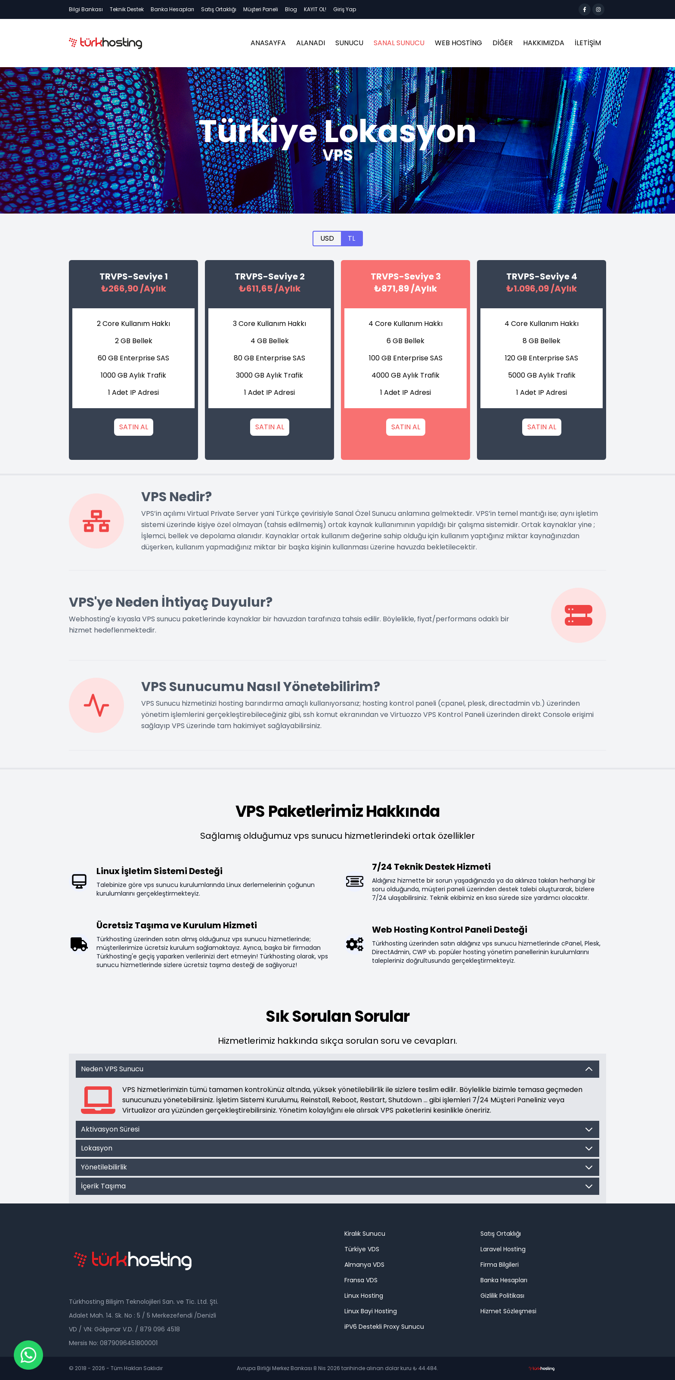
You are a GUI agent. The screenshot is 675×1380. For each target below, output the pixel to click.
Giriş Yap (344, 9)
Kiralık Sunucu (364, 1233)
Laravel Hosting (503, 1249)
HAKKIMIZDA (543, 43)
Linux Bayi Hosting (370, 1311)
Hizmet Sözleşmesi (508, 1311)
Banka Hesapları (172, 9)
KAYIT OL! (315, 9)
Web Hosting (458, 43)
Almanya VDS (364, 1264)
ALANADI (310, 43)
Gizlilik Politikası (502, 1295)
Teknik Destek (127, 9)
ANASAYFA (268, 43)
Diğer (502, 43)
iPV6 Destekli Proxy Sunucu (384, 1326)
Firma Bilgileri (499, 1264)
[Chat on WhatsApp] (28, 1355)
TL (351, 238)
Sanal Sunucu (399, 43)
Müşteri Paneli (260, 9)
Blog (291, 9)
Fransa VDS (361, 1280)
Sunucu (349, 43)
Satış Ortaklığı (218, 9)
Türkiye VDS (361, 1249)
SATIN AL (133, 427)
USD (327, 238)
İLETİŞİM (588, 43)
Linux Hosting (363, 1295)
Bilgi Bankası (86, 9)
